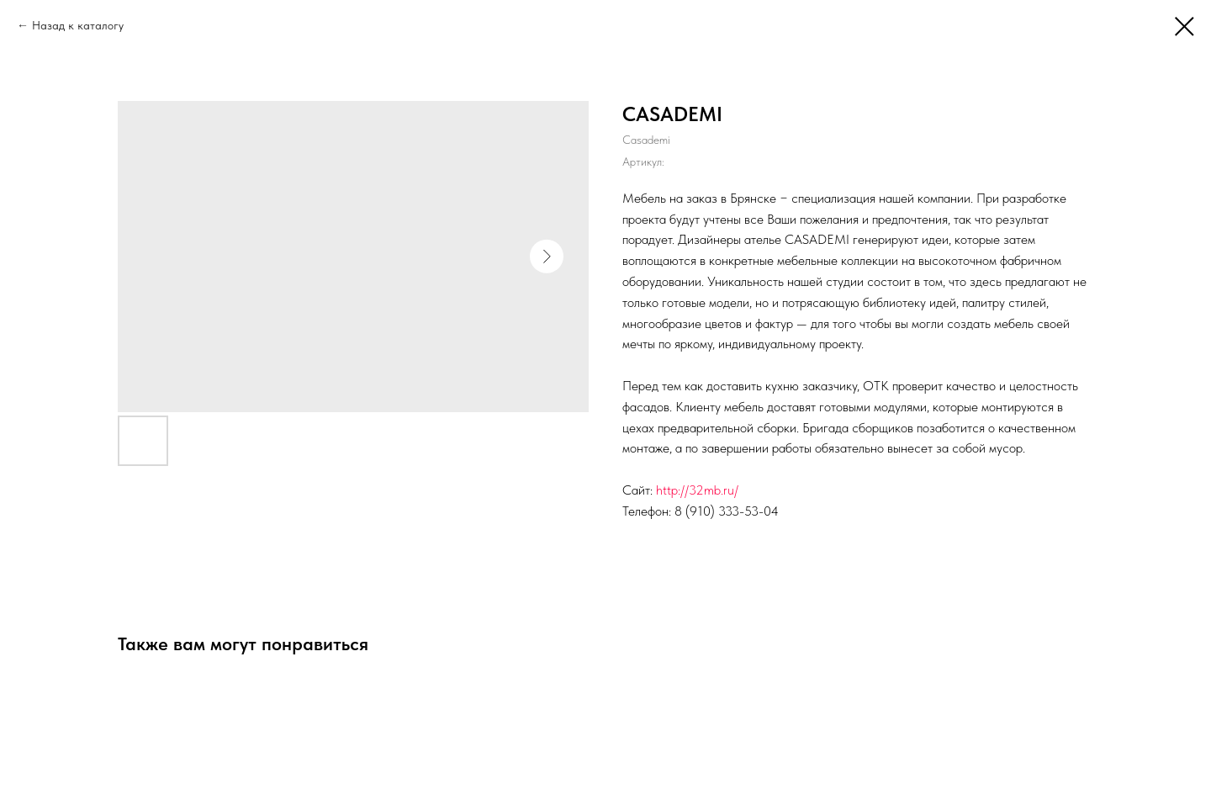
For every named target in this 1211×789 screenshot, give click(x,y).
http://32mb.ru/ (697, 490)
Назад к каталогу (78, 25)
